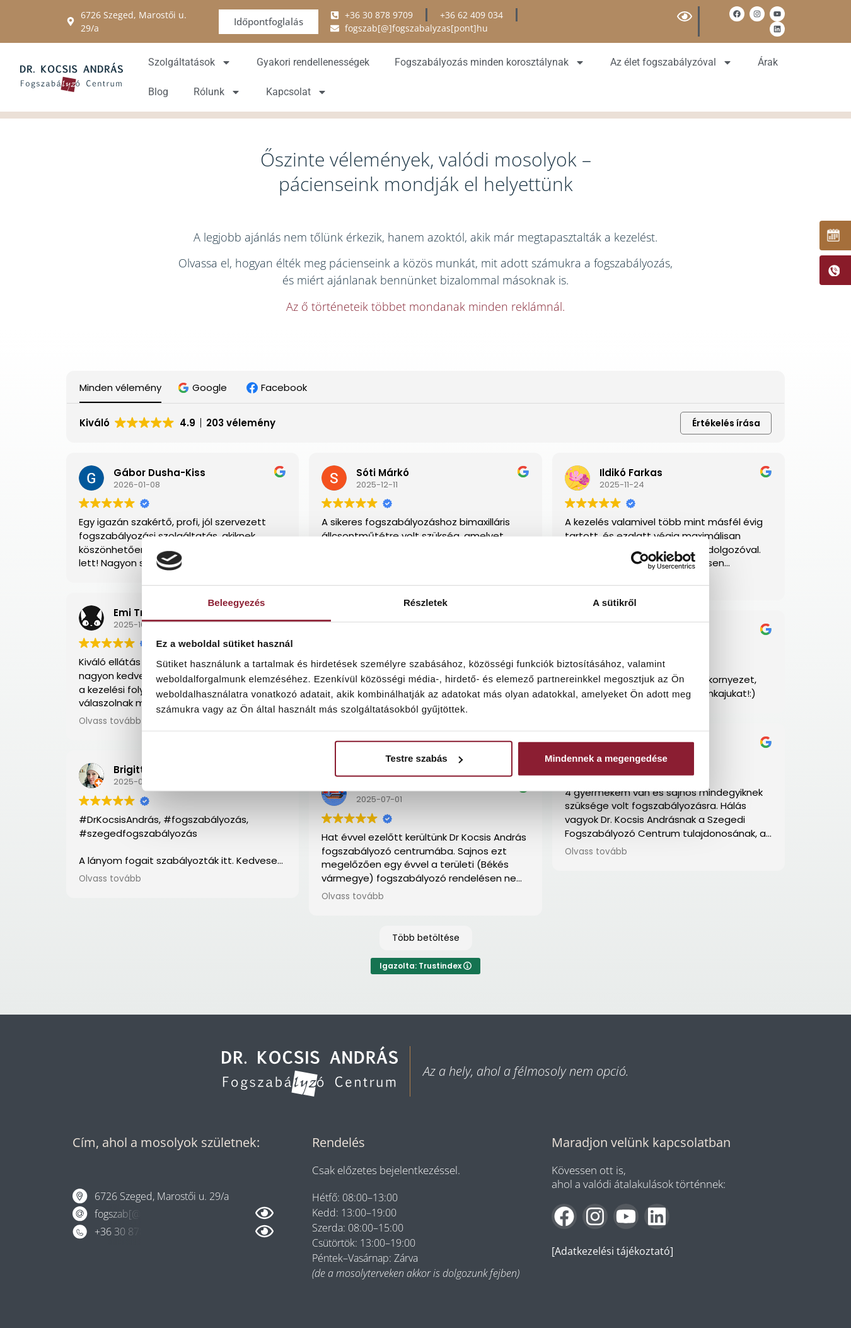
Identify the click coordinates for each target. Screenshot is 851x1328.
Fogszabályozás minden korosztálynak (490, 62)
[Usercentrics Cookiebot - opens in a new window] (640, 560)
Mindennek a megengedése (606, 758)
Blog (158, 91)
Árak (768, 61)
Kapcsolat (296, 91)
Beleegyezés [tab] (236, 602)
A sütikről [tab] (615, 602)
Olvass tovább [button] (110, 721)
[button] (204, 387)
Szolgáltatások (189, 62)
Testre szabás (423, 758)
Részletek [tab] (425, 602)
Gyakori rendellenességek (313, 61)
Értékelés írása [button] (726, 423)
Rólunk (217, 91)
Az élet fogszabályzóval (671, 62)
